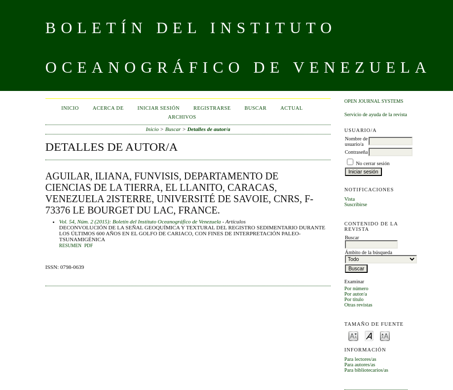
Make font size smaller (353, 335)
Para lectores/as (360, 359)
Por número (356, 288)
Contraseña (356, 152)
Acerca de (108, 108)
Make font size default (369, 335)
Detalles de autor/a (209, 129)
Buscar (256, 108)
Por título (354, 299)
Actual (291, 108)
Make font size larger (385, 335)
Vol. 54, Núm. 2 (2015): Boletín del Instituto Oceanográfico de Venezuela (140, 221)
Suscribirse (355, 204)
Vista (349, 199)
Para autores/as (360, 364)
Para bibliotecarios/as (366, 370)
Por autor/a (355, 294)
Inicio (69, 108)
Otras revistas (358, 304)
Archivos (182, 117)
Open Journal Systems (374, 101)
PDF (88, 245)
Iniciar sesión (159, 108)
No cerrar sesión (372, 163)
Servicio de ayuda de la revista (375, 114)
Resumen (70, 245)
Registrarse (212, 108)
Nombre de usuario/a (356, 141)
